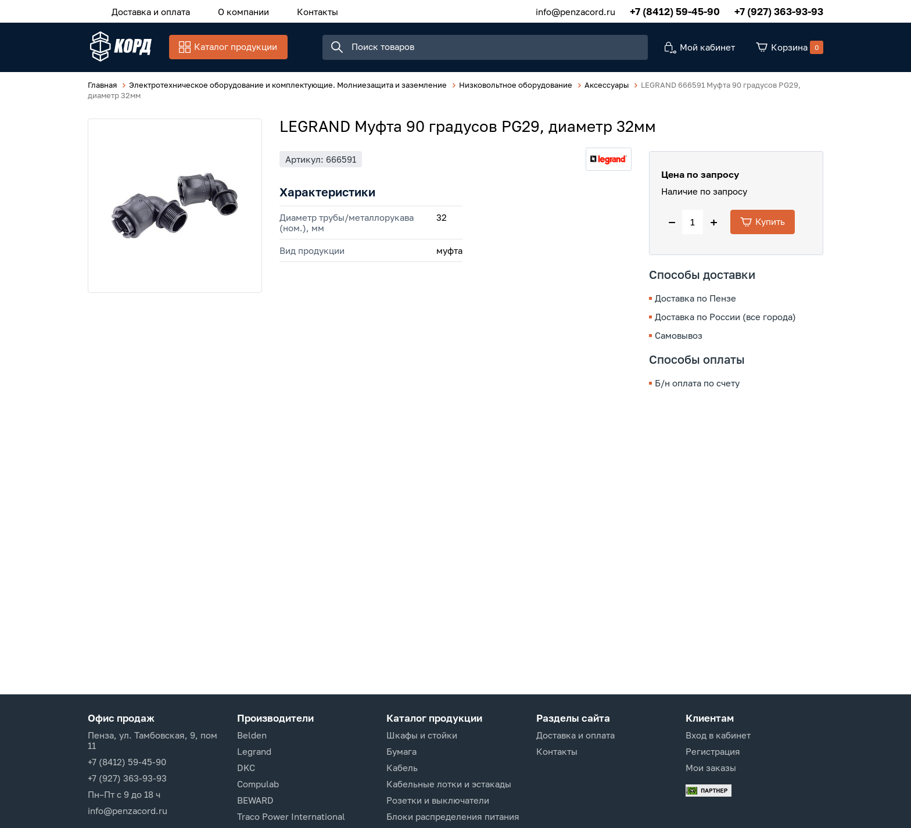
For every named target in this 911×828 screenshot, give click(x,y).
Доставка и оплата (149, 11)
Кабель (402, 767)
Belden (252, 735)
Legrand (254, 751)
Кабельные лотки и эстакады (448, 784)
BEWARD (255, 800)
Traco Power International (291, 816)
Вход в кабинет (718, 735)
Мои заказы (711, 767)
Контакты (311, 11)
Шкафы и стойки (421, 735)
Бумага (401, 751)
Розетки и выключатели (437, 800)
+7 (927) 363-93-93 (778, 11)
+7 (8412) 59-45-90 (675, 11)
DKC (246, 767)
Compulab (258, 784)
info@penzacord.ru (575, 11)
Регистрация (713, 751)
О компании (240, 11)
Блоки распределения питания (452, 816)
